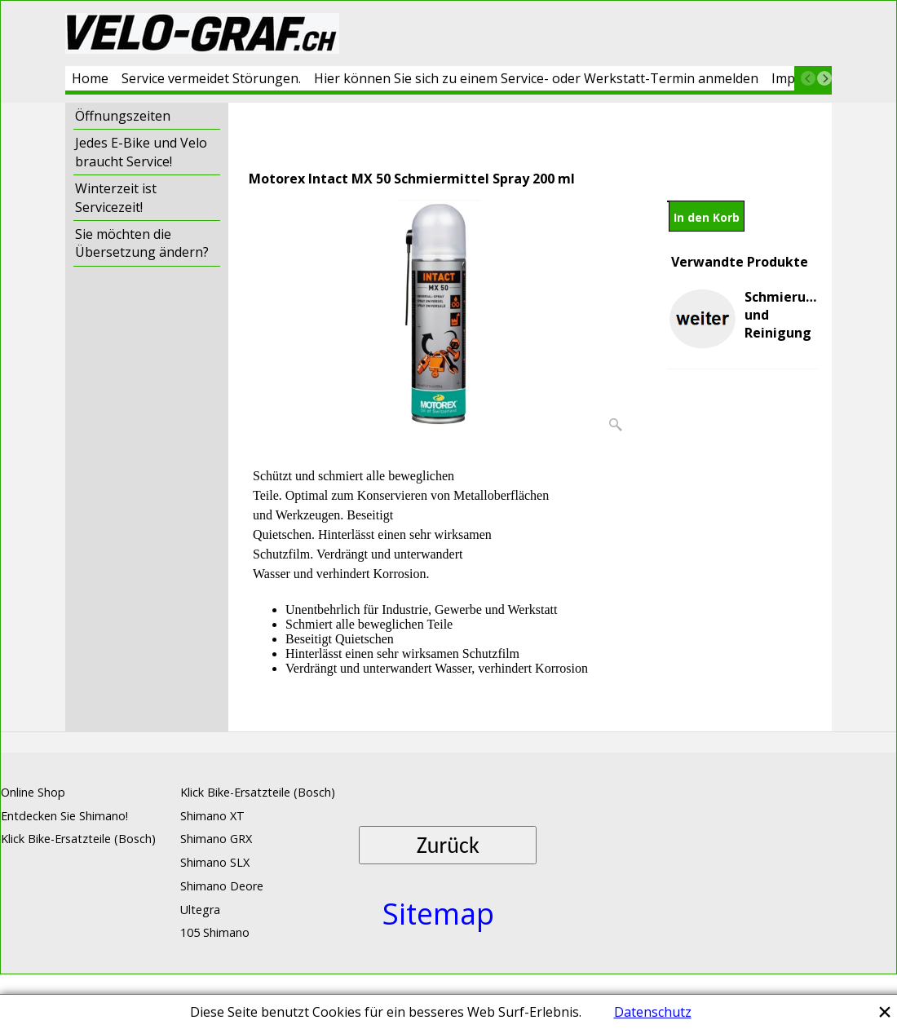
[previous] (808, 78)
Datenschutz (653, 1012)
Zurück (448, 845)
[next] (824, 78)
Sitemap (438, 914)
